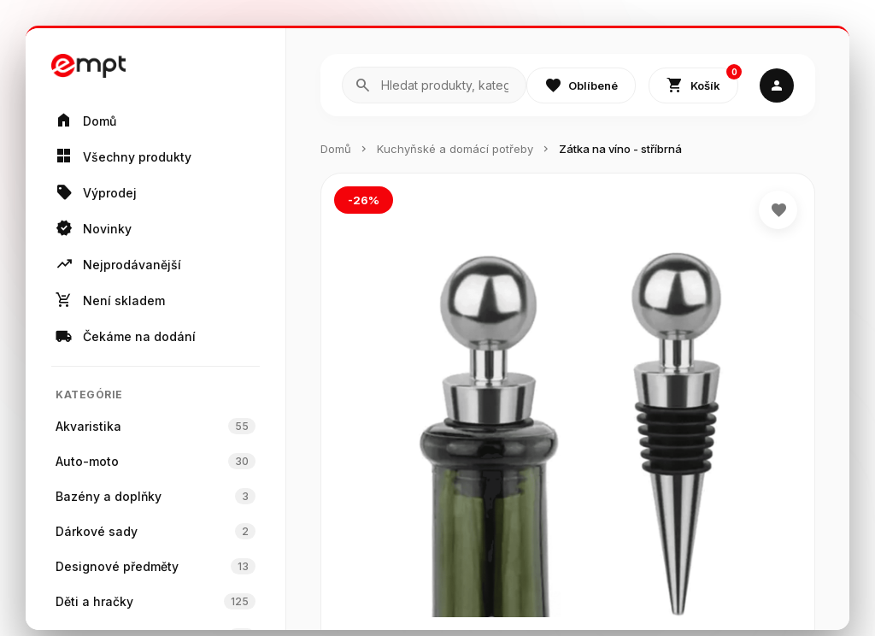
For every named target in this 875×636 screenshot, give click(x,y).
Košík (702, 82)
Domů (335, 149)
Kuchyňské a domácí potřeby (455, 149)
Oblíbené (581, 85)
